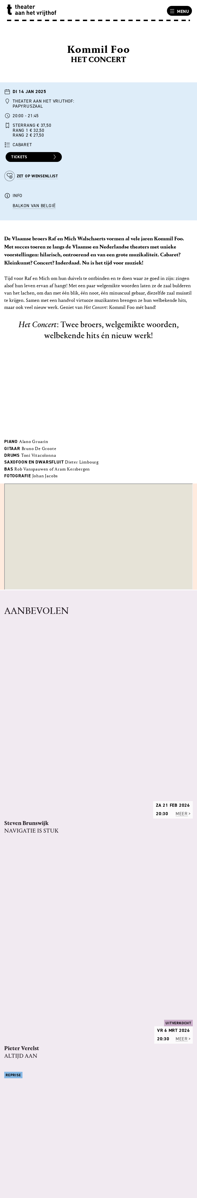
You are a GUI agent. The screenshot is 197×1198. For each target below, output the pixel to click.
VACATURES (19, 979)
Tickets (34, 157)
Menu (178, 11)
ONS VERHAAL (22, 957)
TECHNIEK (17, 986)
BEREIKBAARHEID (25, 1082)
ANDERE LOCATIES (26, 1074)
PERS (12, 993)
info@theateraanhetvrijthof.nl (41, 1169)
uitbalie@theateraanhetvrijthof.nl (45, 1132)
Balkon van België (34, 206)
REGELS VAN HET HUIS (31, 971)
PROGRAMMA (21, 964)
